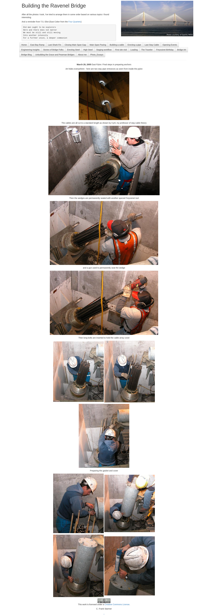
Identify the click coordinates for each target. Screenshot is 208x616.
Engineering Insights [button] (30, 50)
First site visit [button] (121, 50)
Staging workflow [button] (104, 50)
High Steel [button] (88, 50)
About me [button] (82, 55)
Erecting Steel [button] (73, 50)
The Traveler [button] (147, 50)
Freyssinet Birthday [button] (165, 50)
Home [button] (24, 45)
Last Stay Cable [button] (152, 45)
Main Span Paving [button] (98, 45)
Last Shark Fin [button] (54, 45)
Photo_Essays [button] (96, 55)
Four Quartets (74, 22)
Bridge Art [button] (181, 50)
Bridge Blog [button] (26, 55)
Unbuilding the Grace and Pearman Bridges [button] (54, 55)
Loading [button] (134, 50)
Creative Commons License (117, 604)
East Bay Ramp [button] (37, 45)
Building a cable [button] (117, 45)
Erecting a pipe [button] (134, 45)
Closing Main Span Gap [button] (75, 45)
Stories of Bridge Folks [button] (53, 50)
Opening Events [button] (170, 45)
